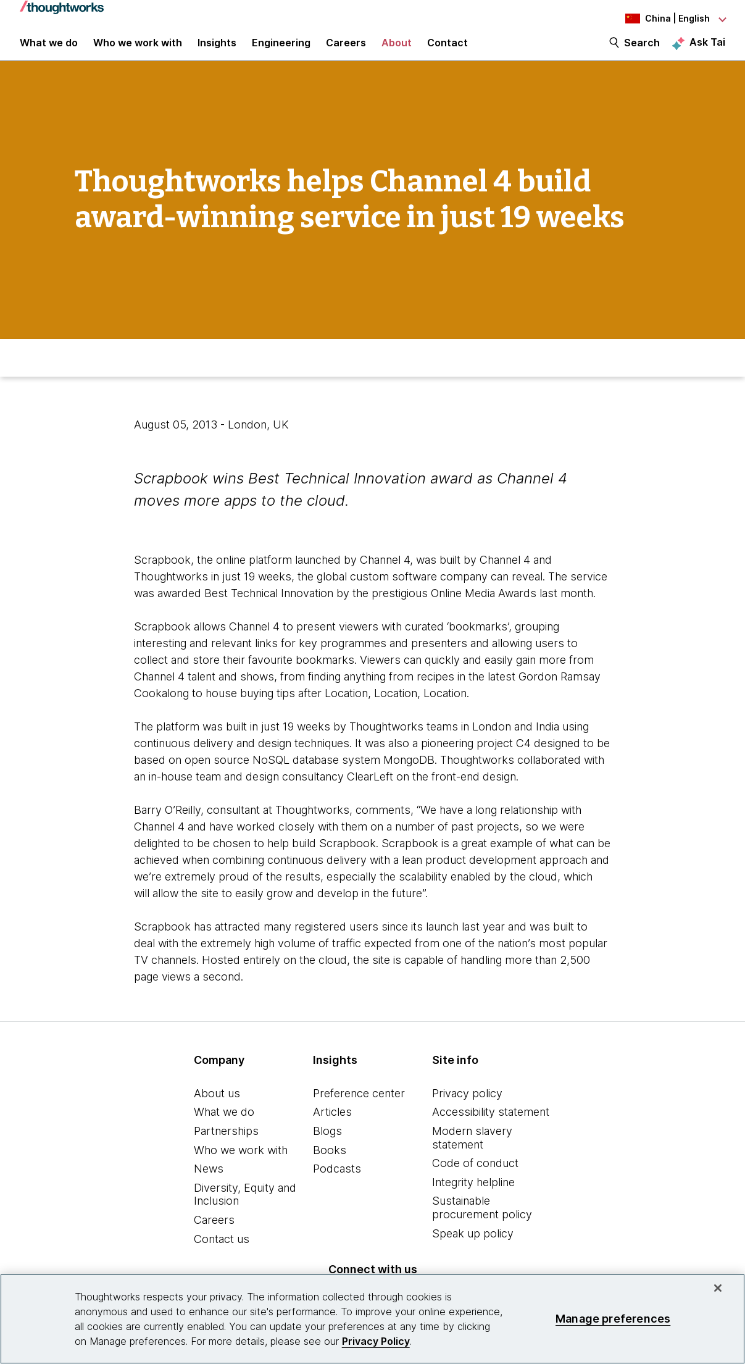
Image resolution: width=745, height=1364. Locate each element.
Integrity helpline (473, 1196)
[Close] (717, 1288)
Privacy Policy (376, 1341)
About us (217, 1108)
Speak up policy (473, 1248)
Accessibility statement (490, 1127)
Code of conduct (475, 1177)
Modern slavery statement (472, 1152)
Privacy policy (467, 1108)
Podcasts (337, 1183)
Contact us (221, 1253)
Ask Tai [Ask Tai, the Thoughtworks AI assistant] (707, 50)
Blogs (327, 1145)
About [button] (396, 50)
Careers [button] (346, 50)
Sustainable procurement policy (482, 1223)
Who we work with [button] (137, 50)
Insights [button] (217, 50)
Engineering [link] (281, 50)
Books (329, 1164)
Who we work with (241, 1164)
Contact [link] (447, 50)
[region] (372, 1319)
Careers (214, 1234)
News (208, 1183)
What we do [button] (49, 50)
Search (642, 50)
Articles (332, 1127)
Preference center (359, 1108)
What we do (224, 1127)
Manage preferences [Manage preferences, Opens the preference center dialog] (613, 1318)
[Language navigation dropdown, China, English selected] (657, 18)
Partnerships (226, 1145)
